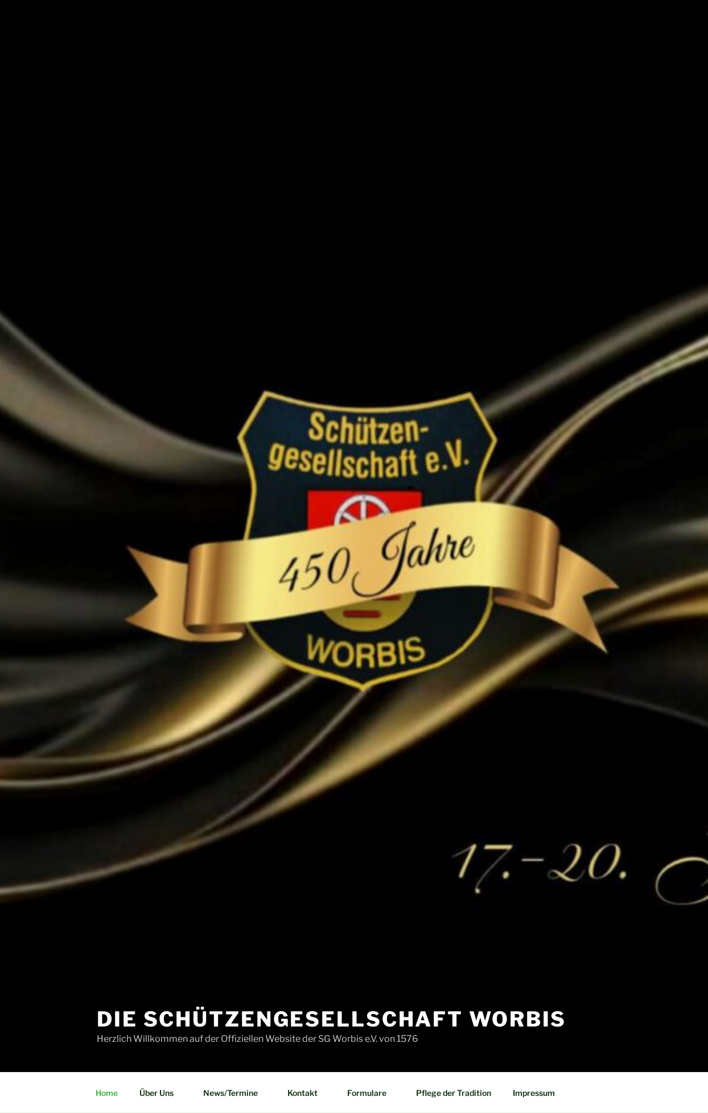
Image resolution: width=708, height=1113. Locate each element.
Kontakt (307, 1093)
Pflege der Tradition (453, 1093)
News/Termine (236, 1093)
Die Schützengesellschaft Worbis (331, 1019)
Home (107, 1093)
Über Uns (161, 1093)
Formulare (372, 1093)
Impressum (534, 1093)
